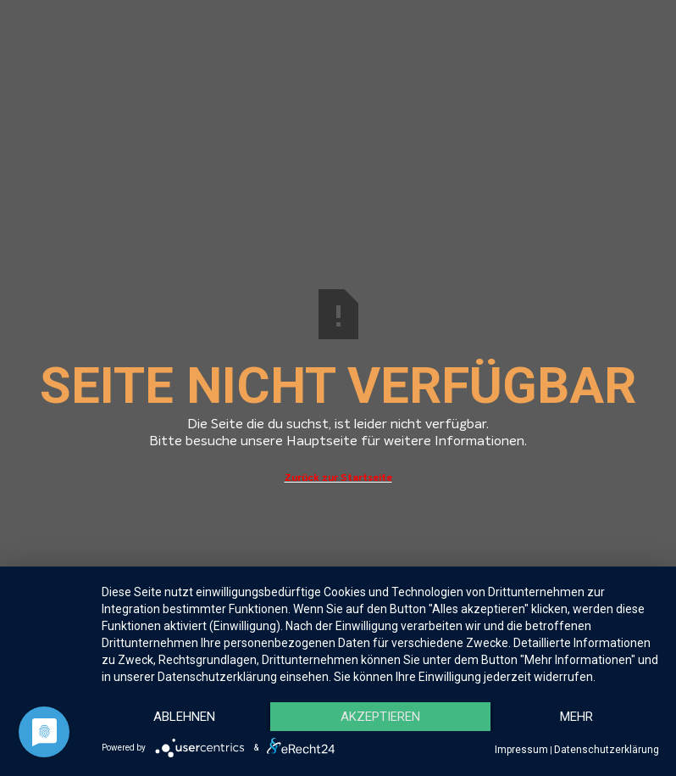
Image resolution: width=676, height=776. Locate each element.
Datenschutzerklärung (606, 750)
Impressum (521, 750)
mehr (576, 716)
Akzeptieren (380, 716)
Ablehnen (184, 716)
